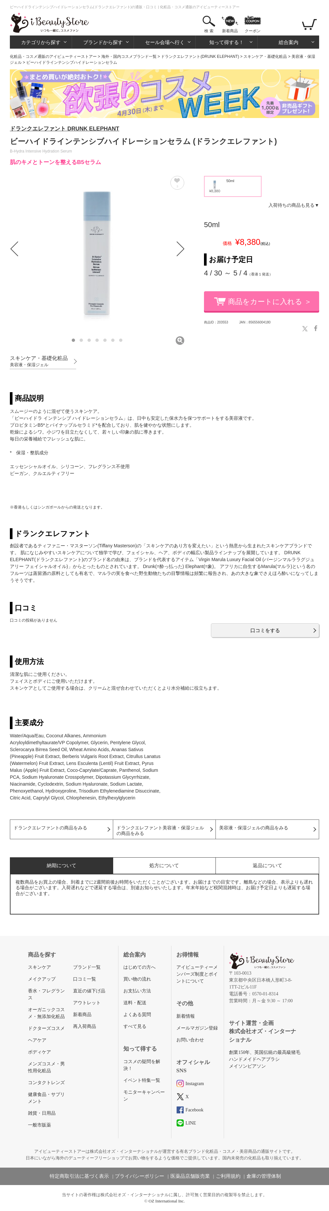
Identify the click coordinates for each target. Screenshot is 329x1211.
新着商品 (230, 31)
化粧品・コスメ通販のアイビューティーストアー (53, 56)
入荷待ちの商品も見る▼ (293, 205)
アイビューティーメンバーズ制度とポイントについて (197, 974)
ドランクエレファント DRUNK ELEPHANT (64, 129)
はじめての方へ (139, 967)
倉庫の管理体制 (263, 1176)
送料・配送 (134, 1002)
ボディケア (39, 1052)
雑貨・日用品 (42, 1113)
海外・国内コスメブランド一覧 (129, 56)
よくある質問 (137, 1014)
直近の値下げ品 (89, 990)
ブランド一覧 (87, 967)
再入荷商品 (84, 1026)
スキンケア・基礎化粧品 (265, 56)
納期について (61, 865)
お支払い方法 (137, 990)
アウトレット (87, 1002)
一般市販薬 (39, 1125)
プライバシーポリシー (139, 1176)
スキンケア (39, 967)
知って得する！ (226, 42)
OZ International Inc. (167, 1201)
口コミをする (265, 630)
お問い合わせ (190, 1039)
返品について (267, 865)
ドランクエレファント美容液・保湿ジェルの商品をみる (160, 830)
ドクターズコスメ (46, 1028)
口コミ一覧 (84, 979)
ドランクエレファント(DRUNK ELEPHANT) (200, 56)
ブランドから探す (103, 42)
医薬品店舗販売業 (190, 1176)
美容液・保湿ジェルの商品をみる (253, 827)
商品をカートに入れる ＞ (270, 301)
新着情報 (185, 1016)
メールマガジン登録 (197, 1028)
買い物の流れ (137, 979)
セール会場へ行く (165, 42)
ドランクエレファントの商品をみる (50, 827)
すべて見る (134, 1026)
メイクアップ (42, 979)
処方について (164, 865)
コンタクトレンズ (46, 1082)
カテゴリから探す (41, 42)
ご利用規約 (228, 1176)
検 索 (208, 31)
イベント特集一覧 (141, 1080)
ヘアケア (37, 1040)
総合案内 (288, 42)
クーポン (253, 31)
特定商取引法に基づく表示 (79, 1176)
